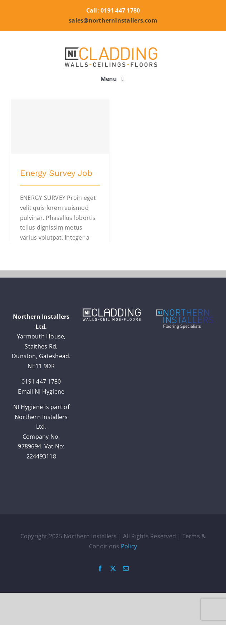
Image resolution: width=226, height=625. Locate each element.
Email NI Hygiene (41, 391)
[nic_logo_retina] (113, 47)
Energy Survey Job (56, 173)
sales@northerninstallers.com (113, 20)
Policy (129, 546)
